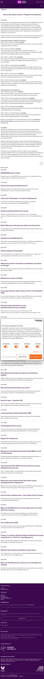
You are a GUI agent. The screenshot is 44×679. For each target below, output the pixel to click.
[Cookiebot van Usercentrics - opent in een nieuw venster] (36, 321)
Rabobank (3, 660)
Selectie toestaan (22, 356)
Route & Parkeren (4, 589)
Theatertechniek (4, 597)
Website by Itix (13, 675)
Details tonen (36, 351)
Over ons (3, 594)
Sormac (40, 659)
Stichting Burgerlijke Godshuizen (31, 660)
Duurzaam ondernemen (6, 598)
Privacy (2, 599)
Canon (26, 659)
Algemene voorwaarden (12, 676)
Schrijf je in (22, 618)
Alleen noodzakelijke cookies (9, 356)
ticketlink (21, 42)
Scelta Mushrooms (19, 660)
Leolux (30, 659)
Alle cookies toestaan (35, 356)
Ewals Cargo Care (10, 660)
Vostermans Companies (6, 661)
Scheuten (35, 659)
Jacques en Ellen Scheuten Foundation (9, 659)
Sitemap (21, 676)
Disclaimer (3, 676)
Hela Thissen (22, 659)
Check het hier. (30, 604)
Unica (13, 661)
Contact (3, 588)
